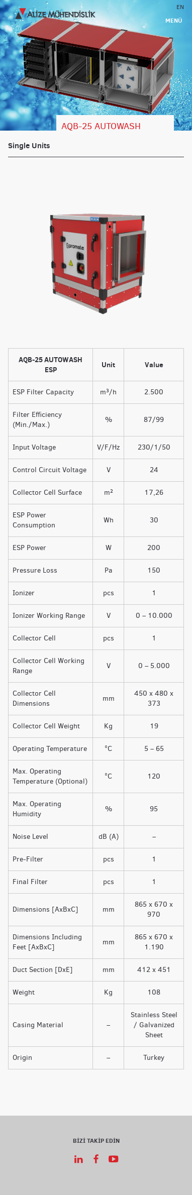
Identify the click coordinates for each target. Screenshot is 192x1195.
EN (180, 6)
